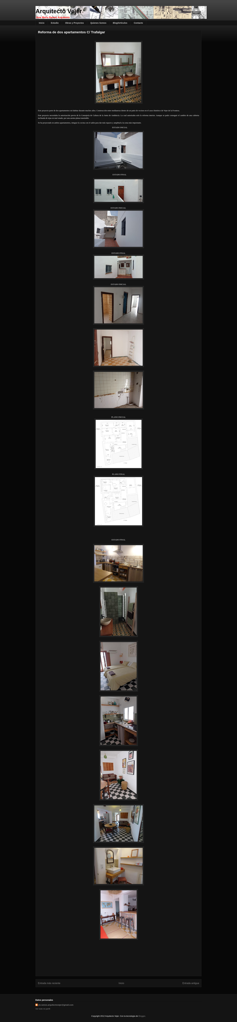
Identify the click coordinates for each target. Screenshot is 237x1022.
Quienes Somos (98, 23)
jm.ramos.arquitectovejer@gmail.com (55, 1005)
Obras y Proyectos (74, 23)
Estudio (55, 23)
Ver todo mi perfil (42, 1009)
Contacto (138, 23)
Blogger (141, 1016)
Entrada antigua (190, 983)
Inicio (41, 23)
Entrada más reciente (49, 983)
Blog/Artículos (120, 23)
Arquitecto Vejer (59, 11)
